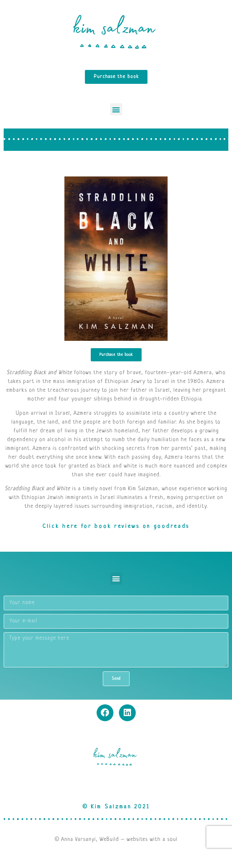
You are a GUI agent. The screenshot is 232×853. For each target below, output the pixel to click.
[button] (116, 109)
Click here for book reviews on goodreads (116, 527)
